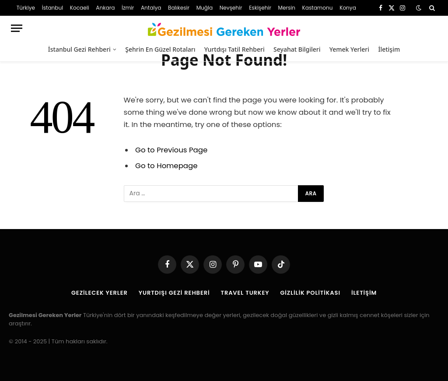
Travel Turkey (245, 293)
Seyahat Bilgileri (296, 49)
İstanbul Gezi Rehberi (79, 49)
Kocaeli (79, 7)
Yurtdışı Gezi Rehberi (174, 293)
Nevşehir (231, 7)
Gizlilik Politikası (310, 293)
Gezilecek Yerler (99, 293)
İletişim (389, 49)
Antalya (151, 7)
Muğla (204, 7)
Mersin (286, 7)
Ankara (105, 7)
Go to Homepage (166, 166)
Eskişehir (260, 7)
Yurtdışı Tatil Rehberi (234, 49)
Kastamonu (317, 7)
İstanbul (52, 7)
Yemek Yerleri (349, 49)
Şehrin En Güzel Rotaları (160, 49)
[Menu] (16, 28)
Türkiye (26, 7)
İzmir (128, 7)
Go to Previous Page (171, 150)
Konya (348, 7)
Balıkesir (178, 7)
